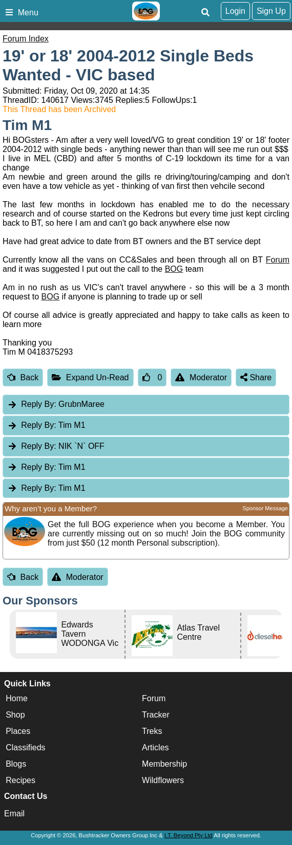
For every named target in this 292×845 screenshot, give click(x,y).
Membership (164, 764)
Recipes (20, 780)
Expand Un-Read (90, 377)
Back (22, 377)
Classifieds (25, 747)
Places (18, 731)
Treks (152, 731)
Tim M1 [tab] (46, 425)
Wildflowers (163, 780)
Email (14, 813)
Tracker (156, 714)
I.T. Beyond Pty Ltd (188, 835)
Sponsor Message (265, 508)
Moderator (201, 377)
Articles (155, 747)
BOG (174, 269)
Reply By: (38, 404)
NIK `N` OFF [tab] (56, 446)
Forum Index (26, 38)
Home (17, 698)
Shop (15, 714)
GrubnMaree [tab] (56, 404)
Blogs (16, 764)
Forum (277, 259)
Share (256, 377)
